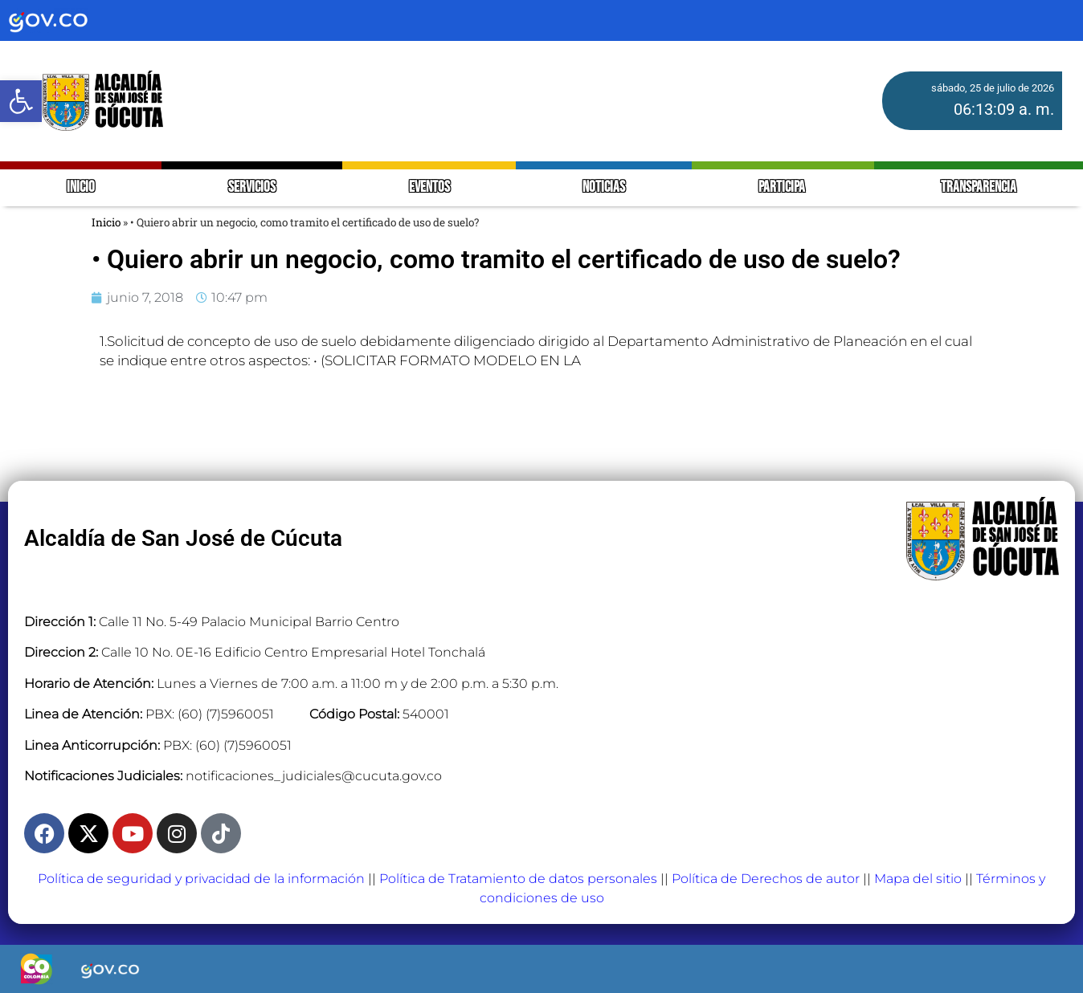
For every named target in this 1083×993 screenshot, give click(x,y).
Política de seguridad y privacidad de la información (201, 878)
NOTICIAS (603, 187)
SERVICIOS (252, 187)
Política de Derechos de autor (766, 878)
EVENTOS (429, 187)
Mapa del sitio (918, 878)
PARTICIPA (782, 187)
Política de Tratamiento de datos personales (518, 878)
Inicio (106, 222)
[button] (21, 101)
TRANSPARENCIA (978, 187)
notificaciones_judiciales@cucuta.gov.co (314, 775)
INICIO (81, 187)
